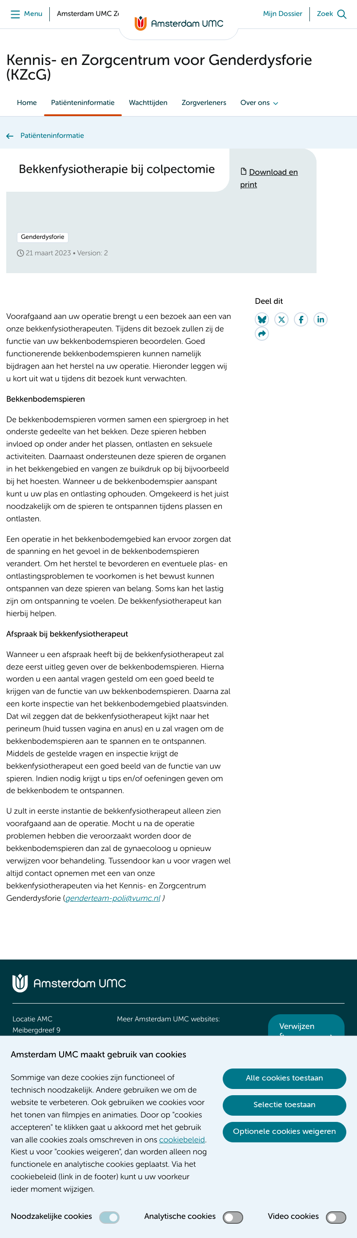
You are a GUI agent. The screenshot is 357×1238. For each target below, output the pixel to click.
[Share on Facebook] (301, 319)
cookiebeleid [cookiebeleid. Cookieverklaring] (182, 1141)
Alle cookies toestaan (284, 1078)
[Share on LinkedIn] (320, 319)
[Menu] (24, 14)
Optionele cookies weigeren (284, 1132)
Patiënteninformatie (83, 103)
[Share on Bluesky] (262, 319)
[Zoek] (334, 14)
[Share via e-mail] (262, 334)
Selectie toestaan (284, 1105)
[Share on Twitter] (281, 319)
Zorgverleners (204, 103)
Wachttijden (148, 103)
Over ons (255, 103)
